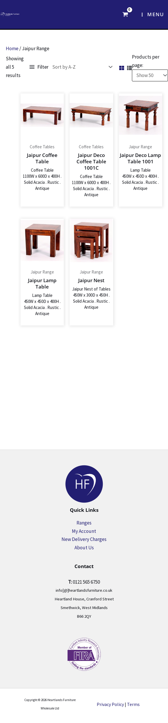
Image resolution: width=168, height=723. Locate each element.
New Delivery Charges (84, 539)
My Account (84, 531)
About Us (84, 547)
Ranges (84, 523)
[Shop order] (81, 67)
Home (12, 48)
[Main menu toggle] (152, 14)
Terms (133, 704)
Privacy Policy (110, 704)
